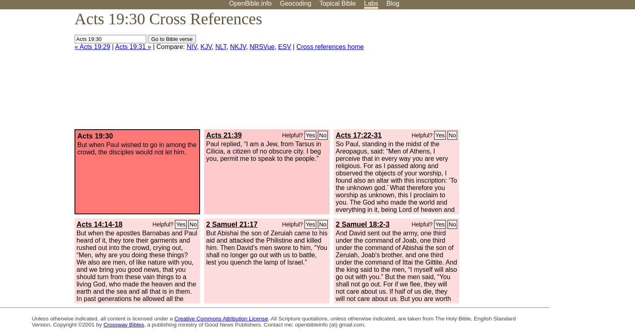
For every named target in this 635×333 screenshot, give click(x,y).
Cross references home (330, 46)
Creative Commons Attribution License (221, 319)
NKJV (238, 46)
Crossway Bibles (123, 325)
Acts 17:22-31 (358, 135)
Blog (392, 3)
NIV (192, 46)
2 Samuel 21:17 (232, 224)
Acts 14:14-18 (99, 224)
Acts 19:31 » (133, 46)
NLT (220, 46)
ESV (284, 46)
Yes (310, 135)
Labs (371, 3)
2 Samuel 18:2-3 (363, 224)
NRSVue (262, 46)
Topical (338, 3)
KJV (206, 46)
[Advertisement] (553, 72)
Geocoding (295, 3)
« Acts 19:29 (92, 46)
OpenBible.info (250, 3)
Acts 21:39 (224, 135)
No (322, 135)
